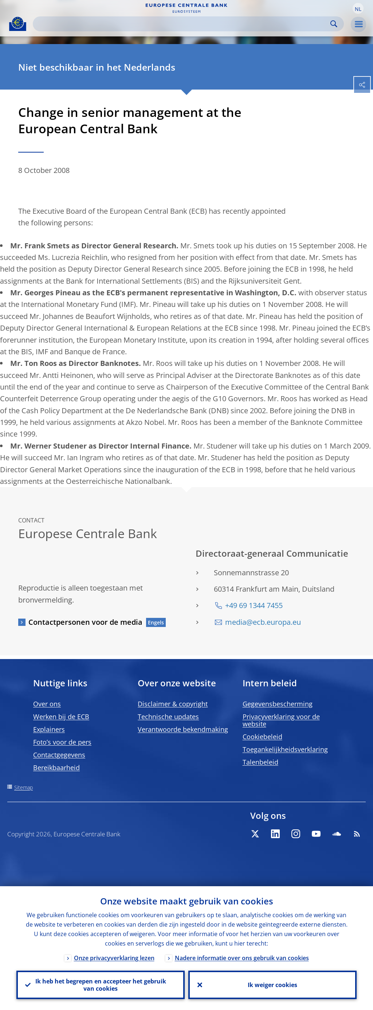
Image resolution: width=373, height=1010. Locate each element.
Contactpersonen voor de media (85, 622)
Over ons (47, 703)
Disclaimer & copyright (173, 703)
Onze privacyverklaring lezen (114, 958)
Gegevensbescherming (278, 703)
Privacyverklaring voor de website (281, 720)
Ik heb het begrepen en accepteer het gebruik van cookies (100, 985)
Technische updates (168, 716)
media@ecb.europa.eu (263, 622)
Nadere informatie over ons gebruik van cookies (242, 958)
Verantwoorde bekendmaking (183, 729)
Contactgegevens (59, 754)
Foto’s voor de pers (62, 742)
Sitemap (23, 787)
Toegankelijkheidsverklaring (285, 749)
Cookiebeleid (262, 736)
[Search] (182, 23)
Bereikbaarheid (56, 767)
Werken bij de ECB (61, 716)
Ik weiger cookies (272, 985)
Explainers (49, 729)
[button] (358, 8)
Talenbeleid (260, 762)
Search (334, 23)
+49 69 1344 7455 (254, 605)
